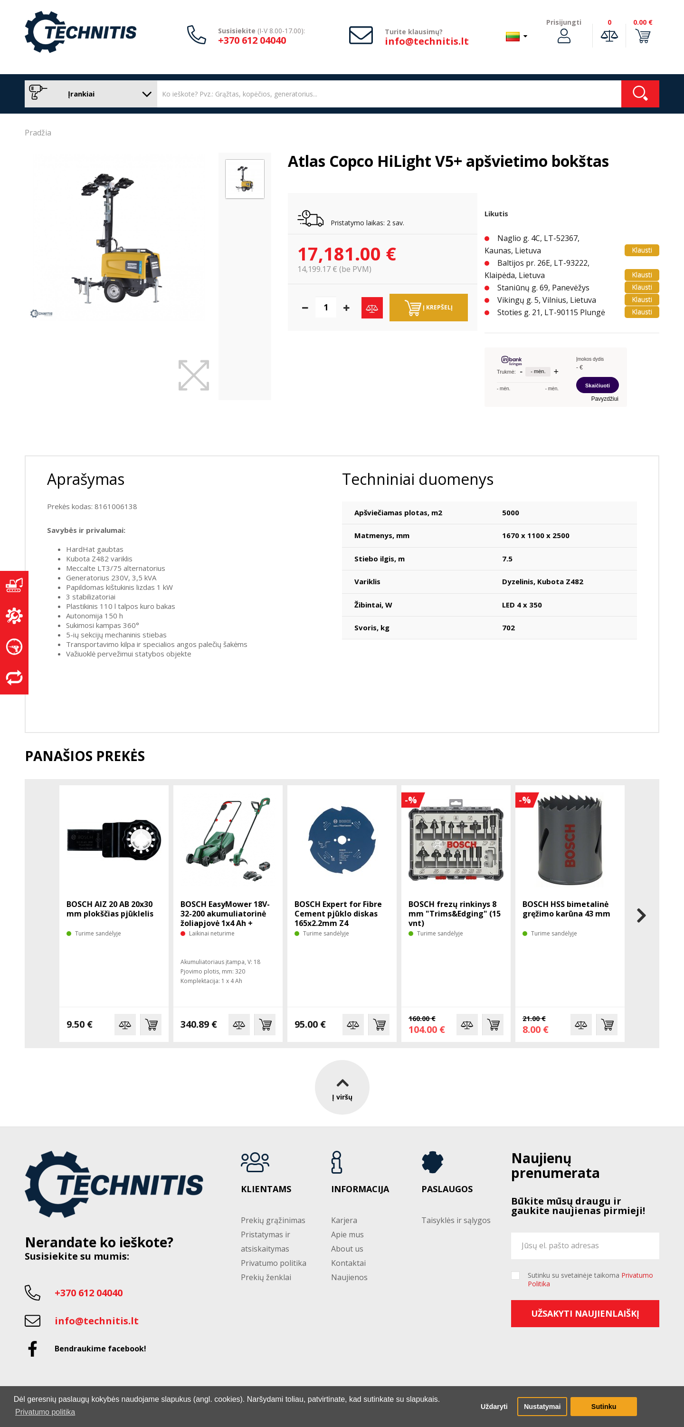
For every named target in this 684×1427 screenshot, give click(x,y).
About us (347, 1249)
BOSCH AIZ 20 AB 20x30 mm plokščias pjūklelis (109, 909)
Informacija (360, 1189)
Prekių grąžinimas (273, 1220)
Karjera (344, 1220)
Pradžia (38, 132)
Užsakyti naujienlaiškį (585, 1313)
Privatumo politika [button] (45, 1412)
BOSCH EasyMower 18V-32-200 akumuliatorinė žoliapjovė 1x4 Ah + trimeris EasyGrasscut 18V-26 (225, 923)
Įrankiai (88, 93)
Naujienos (349, 1277)
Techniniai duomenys (418, 479)
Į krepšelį (429, 308)
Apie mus (347, 1234)
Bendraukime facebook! (100, 1348)
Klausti (642, 249)
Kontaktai (348, 1263)
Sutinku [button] (604, 1406)
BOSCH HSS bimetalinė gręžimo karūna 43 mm (566, 909)
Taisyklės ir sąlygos (456, 1220)
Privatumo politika (273, 1263)
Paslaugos (447, 1189)
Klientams (266, 1189)
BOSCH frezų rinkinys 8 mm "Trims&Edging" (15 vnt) (454, 913)
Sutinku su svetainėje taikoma (590, 1279)
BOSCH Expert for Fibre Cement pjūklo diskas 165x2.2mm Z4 (338, 913)
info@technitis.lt (427, 41)
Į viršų (342, 1086)
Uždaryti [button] (494, 1406)
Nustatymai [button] (542, 1406)
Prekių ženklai (266, 1277)
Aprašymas (85, 479)
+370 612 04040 (252, 40)
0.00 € (643, 22)
